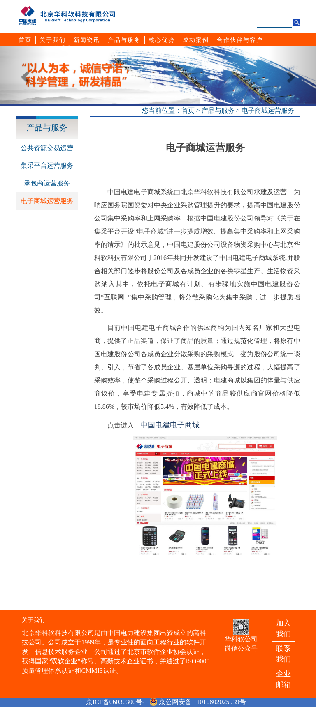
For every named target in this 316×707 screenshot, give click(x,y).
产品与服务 (218, 110)
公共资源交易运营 (47, 147)
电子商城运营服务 (268, 110)
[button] (23, 75)
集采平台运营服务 (47, 165)
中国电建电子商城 (170, 425)
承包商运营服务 (47, 183)
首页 (188, 110)
